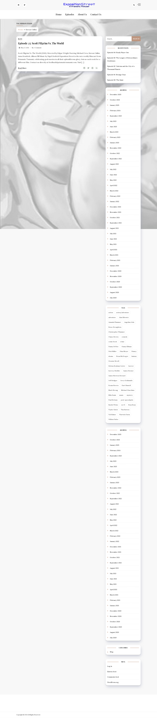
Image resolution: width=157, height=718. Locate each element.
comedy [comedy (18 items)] (124, 337)
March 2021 (114, 255)
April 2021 (113, 250)
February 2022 (115, 196)
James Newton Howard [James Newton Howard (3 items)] (116, 376)
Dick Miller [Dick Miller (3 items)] (112, 352)
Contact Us (95, 14)
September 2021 (116, 223)
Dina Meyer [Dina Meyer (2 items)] (124, 352)
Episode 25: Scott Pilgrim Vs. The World (41, 43)
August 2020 (114, 293)
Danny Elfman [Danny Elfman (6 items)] (126, 347)
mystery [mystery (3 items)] (130, 395)
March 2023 (114, 132)
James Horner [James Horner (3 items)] (128, 371)
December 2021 (115, 207)
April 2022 (113, 186)
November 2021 (115, 212)
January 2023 (114, 143)
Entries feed (111, 672)
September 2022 (116, 159)
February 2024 (115, 111)
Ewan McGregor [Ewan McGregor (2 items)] (122, 356)
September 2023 (116, 116)
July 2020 (113, 298)
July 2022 (113, 170)
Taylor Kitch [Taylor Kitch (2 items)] (113, 410)
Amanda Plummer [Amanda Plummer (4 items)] (114, 323)
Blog (20, 39)
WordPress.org (113, 683)
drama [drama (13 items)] (110, 356)
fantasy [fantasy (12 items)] (134, 356)
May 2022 (113, 180)
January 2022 (114, 202)
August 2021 (114, 228)
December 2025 (115, 95)
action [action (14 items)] (110, 313)
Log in (109, 666)
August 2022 (114, 164)
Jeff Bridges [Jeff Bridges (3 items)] (112, 381)
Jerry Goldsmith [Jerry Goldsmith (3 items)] (126, 381)
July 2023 (113, 121)
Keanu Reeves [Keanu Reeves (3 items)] (113, 386)
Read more (22, 68)
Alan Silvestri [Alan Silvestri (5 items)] (124, 318)
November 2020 (115, 277)
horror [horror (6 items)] (131, 366)
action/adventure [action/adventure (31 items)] (122, 313)
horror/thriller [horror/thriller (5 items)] (114, 371)
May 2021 (113, 244)
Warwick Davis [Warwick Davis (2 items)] (124, 415)
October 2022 (115, 154)
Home (59, 14)
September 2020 (116, 287)
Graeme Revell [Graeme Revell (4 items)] (113, 361)
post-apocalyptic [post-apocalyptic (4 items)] (127, 400)
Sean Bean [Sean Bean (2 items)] (132, 405)
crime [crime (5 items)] (122, 342)
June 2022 (113, 175)
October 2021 (115, 218)
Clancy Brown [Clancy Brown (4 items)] (113, 337)
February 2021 (115, 261)
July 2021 (113, 234)
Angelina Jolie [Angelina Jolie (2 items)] (129, 323)
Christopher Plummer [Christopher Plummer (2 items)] (116, 332)
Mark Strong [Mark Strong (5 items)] (113, 391)
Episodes (69, 14)
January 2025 (114, 105)
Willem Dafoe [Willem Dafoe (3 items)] (113, 420)
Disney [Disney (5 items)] (133, 352)
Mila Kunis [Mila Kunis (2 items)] (112, 395)
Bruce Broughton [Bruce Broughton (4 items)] (114, 327)
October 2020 (115, 282)
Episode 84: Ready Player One (118, 53)
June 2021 (113, 239)
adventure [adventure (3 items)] (112, 318)
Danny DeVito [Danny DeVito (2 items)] (113, 347)
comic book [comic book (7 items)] (112, 342)
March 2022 (114, 191)
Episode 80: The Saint (115, 80)
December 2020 (115, 271)
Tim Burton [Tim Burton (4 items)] (125, 410)
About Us (82, 14)
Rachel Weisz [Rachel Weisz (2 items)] (113, 405)
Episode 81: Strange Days (116, 75)
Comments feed (113, 677)
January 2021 (114, 266)
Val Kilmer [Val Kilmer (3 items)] (112, 415)
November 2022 (115, 148)
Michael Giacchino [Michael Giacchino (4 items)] (127, 391)
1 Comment (37, 48)
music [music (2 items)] (121, 395)
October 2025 (115, 100)
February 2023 (115, 138)
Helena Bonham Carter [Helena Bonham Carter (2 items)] (116, 366)
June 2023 (113, 127)
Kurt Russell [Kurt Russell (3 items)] (126, 386)
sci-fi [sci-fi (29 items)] (123, 405)
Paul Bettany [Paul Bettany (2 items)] (113, 400)
